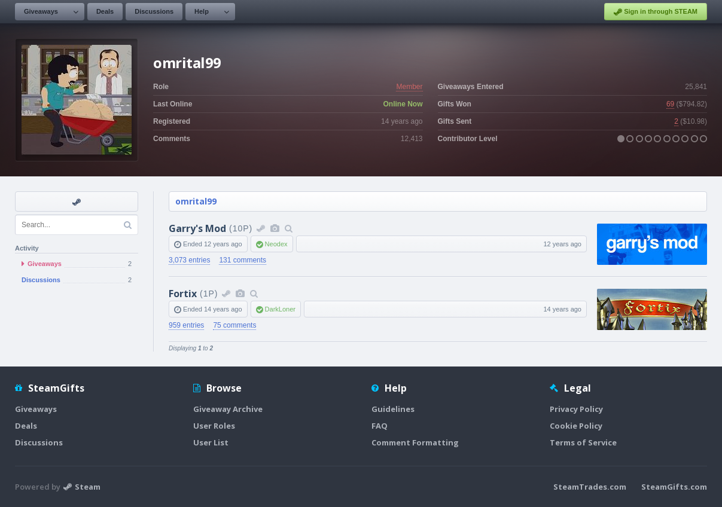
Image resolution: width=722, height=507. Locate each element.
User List (211, 442)
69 (670, 104)
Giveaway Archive (228, 409)
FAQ (379, 425)
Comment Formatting (415, 442)
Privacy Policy (576, 409)
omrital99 (196, 201)
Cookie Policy (576, 425)
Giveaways (41, 11)
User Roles (214, 425)
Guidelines (393, 409)
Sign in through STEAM (655, 12)
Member (409, 87)
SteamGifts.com (674, 486)
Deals (105, 11)
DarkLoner (280, 309)
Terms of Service (583, 442)
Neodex (276, 244)
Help (201, 11)
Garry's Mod (197, 228)
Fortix (183, 293)
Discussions (154, 11)
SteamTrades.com (589, 486)
